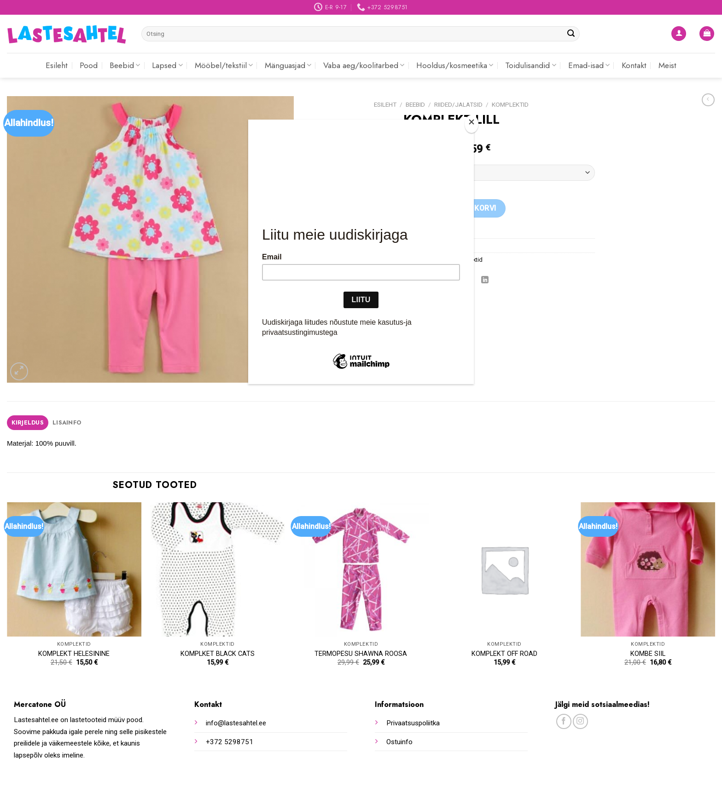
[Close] (471, 124)
